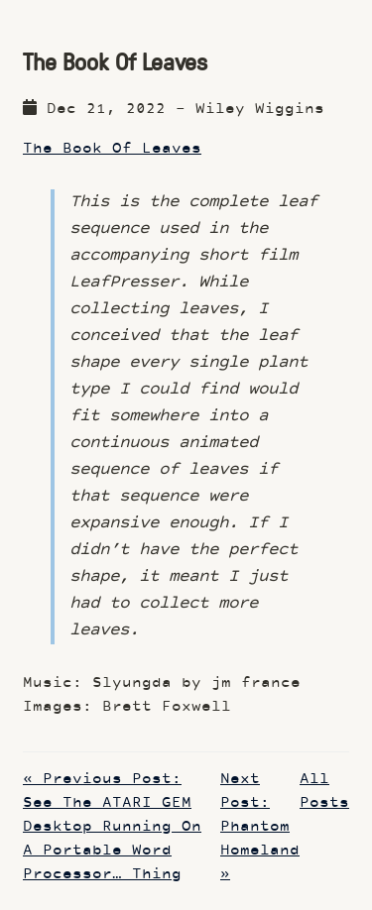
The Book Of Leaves (112, 149)
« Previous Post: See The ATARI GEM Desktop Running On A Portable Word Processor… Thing (112, 827)
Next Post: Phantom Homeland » (260, 827)
